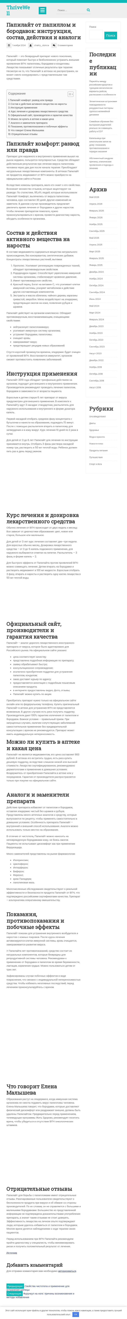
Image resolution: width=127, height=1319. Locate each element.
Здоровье (94, 430)
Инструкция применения (24, 107)
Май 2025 (94, 237)
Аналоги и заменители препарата (29, 123)
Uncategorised (97, 416)
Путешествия (96, 457)
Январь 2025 (96, 265)
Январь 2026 (96, 217)
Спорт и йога (95, 464)
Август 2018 (95, 387)
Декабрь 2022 (96, 360)
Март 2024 (94, 312)
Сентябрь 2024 (97, 292)
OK (75, 1314)
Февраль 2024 (96, 319)
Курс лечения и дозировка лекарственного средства (39, 111)
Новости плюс (96, 443)
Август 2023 (95, 353)
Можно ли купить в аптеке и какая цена (32, 119)
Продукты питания (98, 450)
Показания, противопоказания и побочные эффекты (39, 126)
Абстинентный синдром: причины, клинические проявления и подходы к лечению (101, 163)
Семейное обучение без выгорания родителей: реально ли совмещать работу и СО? (101, 126)
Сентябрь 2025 (97, 231)
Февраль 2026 (96, 210)
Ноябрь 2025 (96, 224)
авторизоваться (67, 1271)
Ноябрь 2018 (95, 367)
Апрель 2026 (95, 203)
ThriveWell (18, 10)
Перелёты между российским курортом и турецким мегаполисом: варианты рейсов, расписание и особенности (102, 88)
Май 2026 (94, 197)
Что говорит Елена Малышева (27, 130)
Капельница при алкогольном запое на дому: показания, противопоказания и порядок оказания (100, 145)
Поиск (89, 9)
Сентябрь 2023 (97, 346)
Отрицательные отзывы (24, 134)
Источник (11, 1252)
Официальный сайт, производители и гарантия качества (42, 115)
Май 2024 (94, 305)
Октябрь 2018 (96, 373)
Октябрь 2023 (96, 339)
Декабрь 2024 (96, 271)
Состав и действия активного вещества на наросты (39, 104)
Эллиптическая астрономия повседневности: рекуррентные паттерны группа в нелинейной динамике (103, 108)
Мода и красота (97, 436)
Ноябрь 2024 (96, 278)
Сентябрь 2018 (96, 380)
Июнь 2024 (95, 299)
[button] (69, 94)
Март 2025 (94, 251)
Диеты (92, 423)
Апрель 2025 (95, 244)
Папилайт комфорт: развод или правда (31, 100)
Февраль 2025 (96, 258)
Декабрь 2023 (96, 326)
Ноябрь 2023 (96, 333)
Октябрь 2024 (96, 285)
